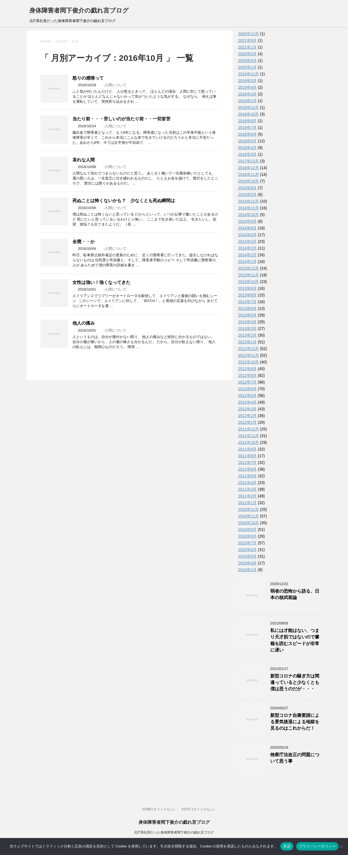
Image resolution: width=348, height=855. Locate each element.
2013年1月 (247, 342)
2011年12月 (248, 429)
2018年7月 (247, 127)
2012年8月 (247, 375)
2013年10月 (248, 281)
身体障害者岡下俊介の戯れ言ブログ (79, 10)
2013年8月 (247, 295)
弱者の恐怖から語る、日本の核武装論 (294, 594)
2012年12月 (248, 348)
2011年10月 (248, 442)
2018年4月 (247, 147)
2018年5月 (247, 141)
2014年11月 (248, 208)
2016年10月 (248, 181)
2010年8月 (247, 536)
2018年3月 (247, 154)
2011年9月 (247, 449)
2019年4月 (247, 87)
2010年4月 (247, 563)
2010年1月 (247, 569)
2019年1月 (247, 101)
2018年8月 (247, 121)
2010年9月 (247, 529)
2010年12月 (248, 509)
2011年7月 (247, 462)
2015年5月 (247, 194)
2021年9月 (247, 40)
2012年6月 (247, 389)
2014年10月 (248, 214)
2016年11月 (248, 174)
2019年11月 (248, 74)
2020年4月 (247, 60)
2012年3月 (247, 409)
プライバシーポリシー (317, 846)
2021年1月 (247, 47)
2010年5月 (247, 556)
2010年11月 (248, 516)
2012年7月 (247, 382)
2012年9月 (247, 369)
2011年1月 (247, 502)
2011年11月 (248, 436)
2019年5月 (247, 80)
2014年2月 (247, 255)
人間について (115, 85)
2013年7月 (247, 302)
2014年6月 (247, 228)
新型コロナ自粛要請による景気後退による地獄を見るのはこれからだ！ (294, 722)
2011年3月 (247, 489)
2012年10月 (248, 362)
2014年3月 (247, 248)
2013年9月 (247, 288)
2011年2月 (247, 496)
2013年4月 (247, 322)
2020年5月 (247, 54)
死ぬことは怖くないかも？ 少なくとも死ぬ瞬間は (123, 200)
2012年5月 (247, 395)
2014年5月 (247, 235)
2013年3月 (247, 328)
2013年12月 (248, 268)
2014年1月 (247, 261)
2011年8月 (247, 456)
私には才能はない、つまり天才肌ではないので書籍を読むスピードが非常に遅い (294, 640)
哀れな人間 (83, 159)
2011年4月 (247, 482)
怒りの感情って (88, 78)
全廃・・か (83, 241)
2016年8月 (247, 188)
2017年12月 (248, 161)
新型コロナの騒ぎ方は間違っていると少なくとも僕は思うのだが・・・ (294, 682)
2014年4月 (247, 241)
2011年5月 (247, 476)
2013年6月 (247, 308)
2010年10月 (248, 523)
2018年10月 (248, 114)
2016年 (61, 41)
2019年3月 (247, 94)
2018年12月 (248, 107)
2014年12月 (248, 201)
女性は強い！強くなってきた (101, 282)
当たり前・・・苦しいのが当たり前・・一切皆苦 (121, 118)
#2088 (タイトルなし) (158, 809)
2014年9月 (247, 221)
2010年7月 (247, 543)
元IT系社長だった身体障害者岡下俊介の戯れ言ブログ (174, 832)
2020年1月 (247, 67)
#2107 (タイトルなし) (198, 809)
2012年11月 (248, 355)
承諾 (287, 846)
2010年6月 (247, 549)
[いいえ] (341, 846)
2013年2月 (247, 335)
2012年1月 (247, 422)
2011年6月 (247, 469)
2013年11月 (248, 275)
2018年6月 (247, 134)
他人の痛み (83, 323)
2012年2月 (247, 415)
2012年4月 (247, 402)
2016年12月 (248, 168)
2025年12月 (248, 34)
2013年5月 (247, 315)
